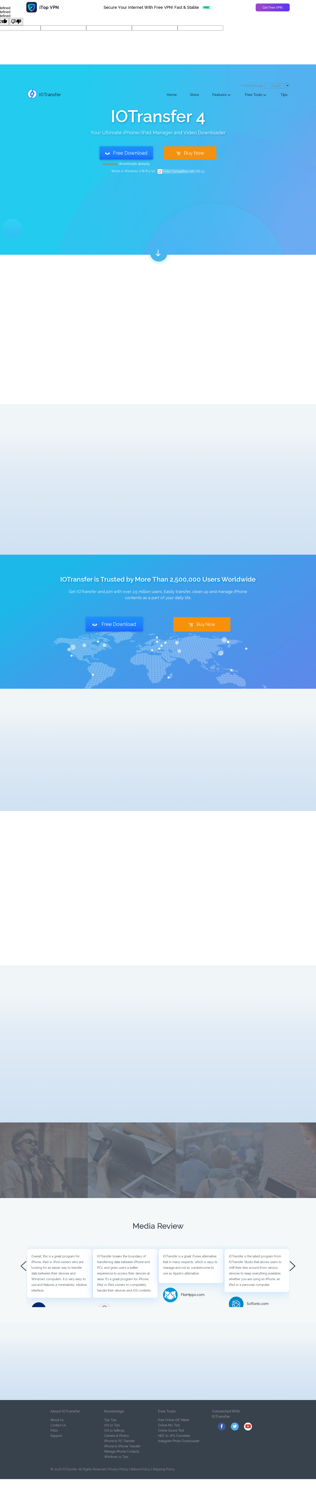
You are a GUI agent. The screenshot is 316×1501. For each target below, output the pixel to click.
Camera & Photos (116, 1435)
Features (221, 95)
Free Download (126, 153)
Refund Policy (140, 1469)
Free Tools (255, 95)
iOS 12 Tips (112, 1425)
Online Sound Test (171, 1430)
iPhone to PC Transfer (119, 1441)
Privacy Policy (118, 1469)
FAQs (54, 1430)
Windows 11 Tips (116, 1457)
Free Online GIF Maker (173, 1420)
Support (56, 1435)
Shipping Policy (164, 1469)
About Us (57, 1420)
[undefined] (16, 21)
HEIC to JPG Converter (174, 1435)
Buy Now (190, 153)
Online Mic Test (169, 1425)
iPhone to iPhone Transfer (122, 1446)
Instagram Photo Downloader (178, 1441)
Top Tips (110, 1420)
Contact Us (58, 1425)
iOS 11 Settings (114, 1430)
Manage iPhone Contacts (121, 1451)
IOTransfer (44, 94)
